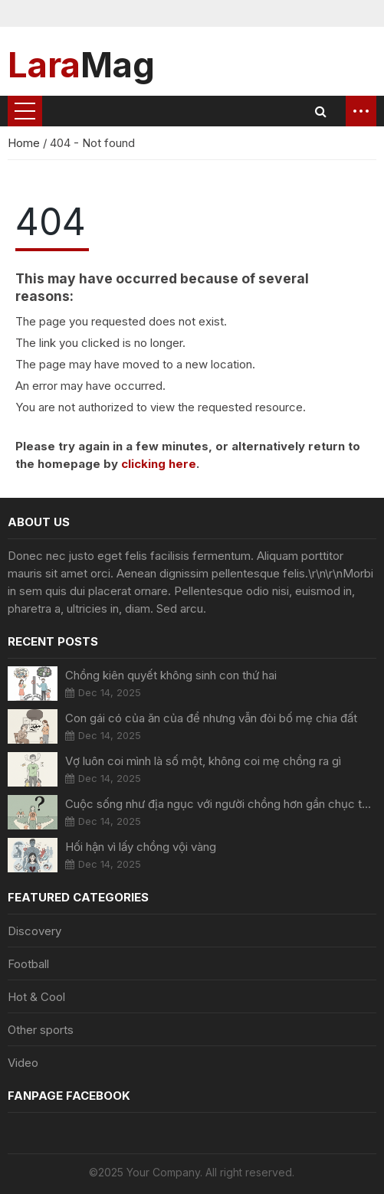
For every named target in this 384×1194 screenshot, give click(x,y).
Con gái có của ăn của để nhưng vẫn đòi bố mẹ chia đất (211, 718)
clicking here (158, 463)
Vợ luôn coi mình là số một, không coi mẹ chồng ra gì (203, 761)
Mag (81, 64)
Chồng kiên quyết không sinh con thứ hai (171, 675)
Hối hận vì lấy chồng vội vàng (140, 846)
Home (25, 143)
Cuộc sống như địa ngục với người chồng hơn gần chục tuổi (220, 804)
